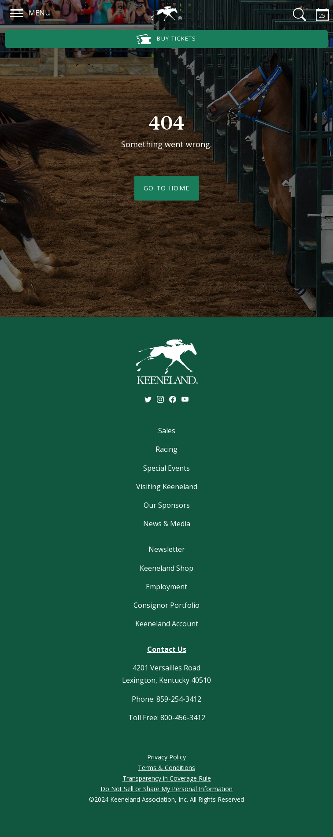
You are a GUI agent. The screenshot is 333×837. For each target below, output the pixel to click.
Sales (166, 430)
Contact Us (166, 649)
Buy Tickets (166, 39)
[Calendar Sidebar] (317, 14)
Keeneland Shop (166, 568)
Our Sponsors (167, 505)
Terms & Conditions (166, 767)
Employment (166, 586)
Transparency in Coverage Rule (166, 778)
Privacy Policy (166, 757)
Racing (166, 449)
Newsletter (166, 549)
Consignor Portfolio (166, 605)
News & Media (166, 523)
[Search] (294, 14)
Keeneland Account (166, 624)
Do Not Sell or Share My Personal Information (166, 789)
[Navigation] (17, 12)
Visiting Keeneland (166, 486)
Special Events (166, 468)
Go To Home (167, 188)
